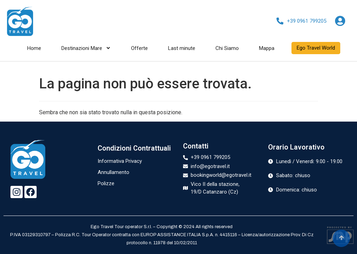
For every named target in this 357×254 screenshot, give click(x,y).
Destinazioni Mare (86, 48)
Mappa (266, 48)
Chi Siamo (227, 48)
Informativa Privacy (120, 161)
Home (34, 48)
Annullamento (113, 172)
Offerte (139, 48)
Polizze (106, 183)
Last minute (181, 48)
